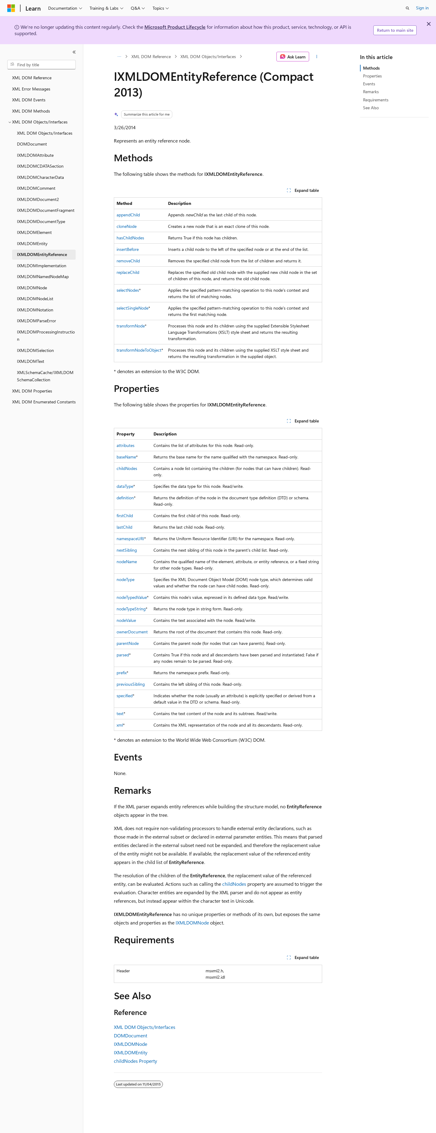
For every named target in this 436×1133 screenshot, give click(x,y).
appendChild (128, 215)
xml (120, 725)
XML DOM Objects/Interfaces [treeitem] (44, 133)
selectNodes (128, 290)
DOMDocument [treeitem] (32, 144)
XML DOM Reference (151, 56)
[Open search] (407, 8)
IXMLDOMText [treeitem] (30, 361)
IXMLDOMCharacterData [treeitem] (40, 177)
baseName (126, 457)
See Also (371, 107)
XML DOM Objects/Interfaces (208, 56)
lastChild (124, 527)
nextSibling (127, 550)
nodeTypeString (131, 609)
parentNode (128, 643)
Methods (371, 68)
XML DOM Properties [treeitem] (32, 391)
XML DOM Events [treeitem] (28, 100)
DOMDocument (130, 1035)
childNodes (127, 468)
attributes (125, 445)
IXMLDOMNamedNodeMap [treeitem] (43, 276)
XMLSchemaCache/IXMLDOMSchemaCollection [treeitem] (45, 376)
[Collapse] (74, 52)
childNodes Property (135, 1061)
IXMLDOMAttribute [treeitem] (35, 155)
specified (125, 695)
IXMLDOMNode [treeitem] (32, 288)
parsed (123, 655)
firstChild (125, 515)
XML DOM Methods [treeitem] (31, 111)
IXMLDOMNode (192, 922)
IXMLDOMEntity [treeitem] (32, 243)
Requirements (375, 100)
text (120, 713)
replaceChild (128, 272)
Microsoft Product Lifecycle (175, 27)
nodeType (125, 579)
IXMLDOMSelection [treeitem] (35, 350)
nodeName (127, 561)
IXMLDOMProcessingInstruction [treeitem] (46, 335)
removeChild (128, 261)
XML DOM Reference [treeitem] (31, 77)
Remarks (371, 91)
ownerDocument (132, 632)
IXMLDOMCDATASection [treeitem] (40, 166)
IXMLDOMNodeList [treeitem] (35, 298)
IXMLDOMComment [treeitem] (36, 188)
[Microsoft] (11, 8)
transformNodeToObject (139, 350)
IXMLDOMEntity (130, 1052)
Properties (372, 76)
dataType (125, 486)
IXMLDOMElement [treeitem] (34, 232)
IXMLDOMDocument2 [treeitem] (38, 199)
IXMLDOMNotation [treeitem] (35, 310)
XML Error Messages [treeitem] (31, 89)
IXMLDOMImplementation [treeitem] (41, 265)
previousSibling (131, 684)
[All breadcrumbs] (119, 56)
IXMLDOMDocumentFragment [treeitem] (45, 210)
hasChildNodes (130, 238)
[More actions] (317, 56)
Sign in (422, 8)
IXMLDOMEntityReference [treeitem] (42, 254)
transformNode (131, 326)
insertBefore (128, 249)
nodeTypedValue (132, 597)
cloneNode (127, 226)
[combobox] (41, 65)
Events (369, 84)
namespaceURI (130, 538)
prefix (122, 672)
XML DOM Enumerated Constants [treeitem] (44, 402)
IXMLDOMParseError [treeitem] (36, 320)
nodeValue (126, 620)
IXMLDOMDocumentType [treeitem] (41, 221)
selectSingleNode (132, 308)
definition (125, 498)
